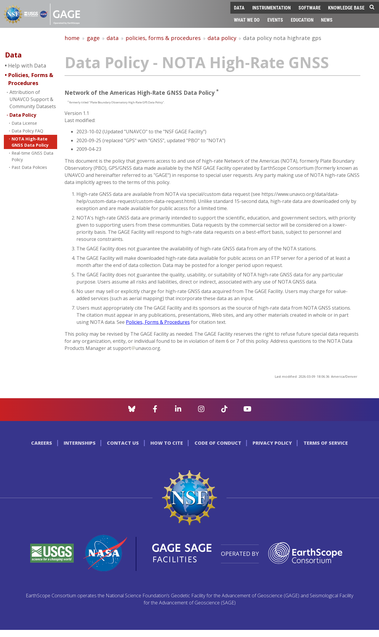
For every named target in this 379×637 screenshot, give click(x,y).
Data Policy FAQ (27, 131)
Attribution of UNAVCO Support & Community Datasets (32, 99)
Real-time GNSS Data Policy (32, 156)
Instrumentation (271, 7)
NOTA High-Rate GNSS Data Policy (30, 142)
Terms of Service (325, 443)
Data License (24, 123)
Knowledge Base (346, 7)
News (327, 20)
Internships (80, 443)
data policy (222, 37)
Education (302, 20)
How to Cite (166, 443)
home (72, 37)
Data (239, 7)
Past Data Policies (29, 167)
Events (275, 20)
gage (93, 37)
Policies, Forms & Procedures (30, 79)
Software (309, 7)
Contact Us (123, 443)
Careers (41, 443)
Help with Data (27, 65)
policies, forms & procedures (163, 37)
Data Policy (22, 115)
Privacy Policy (272, 443)
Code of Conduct (218, 443)
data (113, 37)
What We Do (247, 20)
